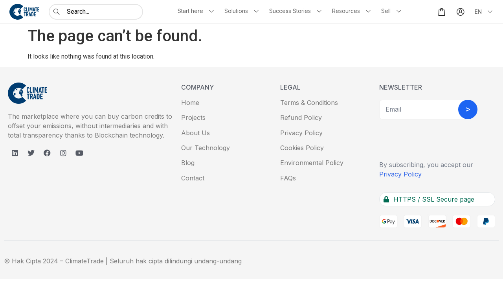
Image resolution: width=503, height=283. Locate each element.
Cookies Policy (302, 148)
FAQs (288, 178)
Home (190, 103)
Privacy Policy (301, 133)
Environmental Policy (311, 163)
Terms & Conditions (309, 103)
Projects (193, 117)
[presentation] (439, 140)
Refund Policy (301, 117)
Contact (192, 178)
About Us (195, 133)
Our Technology (205, 148)
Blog (188, 163)
